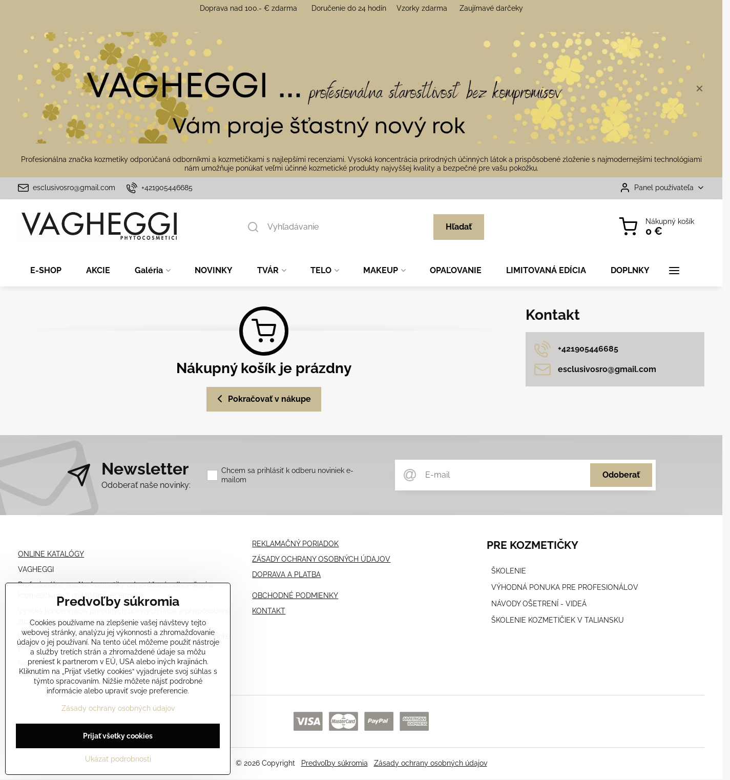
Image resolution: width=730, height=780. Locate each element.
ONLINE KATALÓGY (51, 554)
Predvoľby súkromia (334, 763)
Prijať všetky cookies (118, 738)
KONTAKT (268, 611)
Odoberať (621, 475)
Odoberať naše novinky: (146, 485)
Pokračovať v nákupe (262, 399)
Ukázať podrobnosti (118, 761)
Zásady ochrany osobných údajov (430, 763)
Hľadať (459, 227)
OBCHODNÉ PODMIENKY (295, 595)
